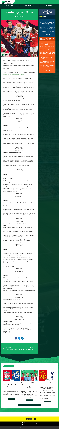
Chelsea (5, 382)
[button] (47, 34)
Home (28, 2)
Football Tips (9, 5)
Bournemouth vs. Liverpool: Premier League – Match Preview (29, 386)
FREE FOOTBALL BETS (29, 5)
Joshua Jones (8, 387)
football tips (32, 2)
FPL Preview (46, 2)
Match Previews (16, 382)
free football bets (39, 2)
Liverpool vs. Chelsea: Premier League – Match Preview (11, 385)
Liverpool (10, 382)
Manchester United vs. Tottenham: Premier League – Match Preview (47, 387)
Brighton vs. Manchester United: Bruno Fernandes (14, 74)
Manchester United (43, 382)
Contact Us (51, 2)
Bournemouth (23, 382)
